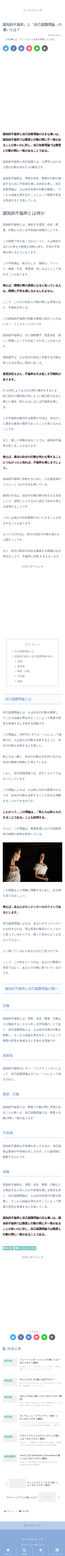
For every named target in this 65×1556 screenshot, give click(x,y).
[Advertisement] (32, 87)
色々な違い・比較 (25, 1248)
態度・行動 (23, 671)
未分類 (8, 1248)
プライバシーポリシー (32, 1544)
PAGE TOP (32, 1525)
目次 (28, 644)
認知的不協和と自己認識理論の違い (33, 656)
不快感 (21, 676)
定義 (19, 661)
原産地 (21, 666)
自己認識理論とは (24, 651)
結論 (19, 681)
